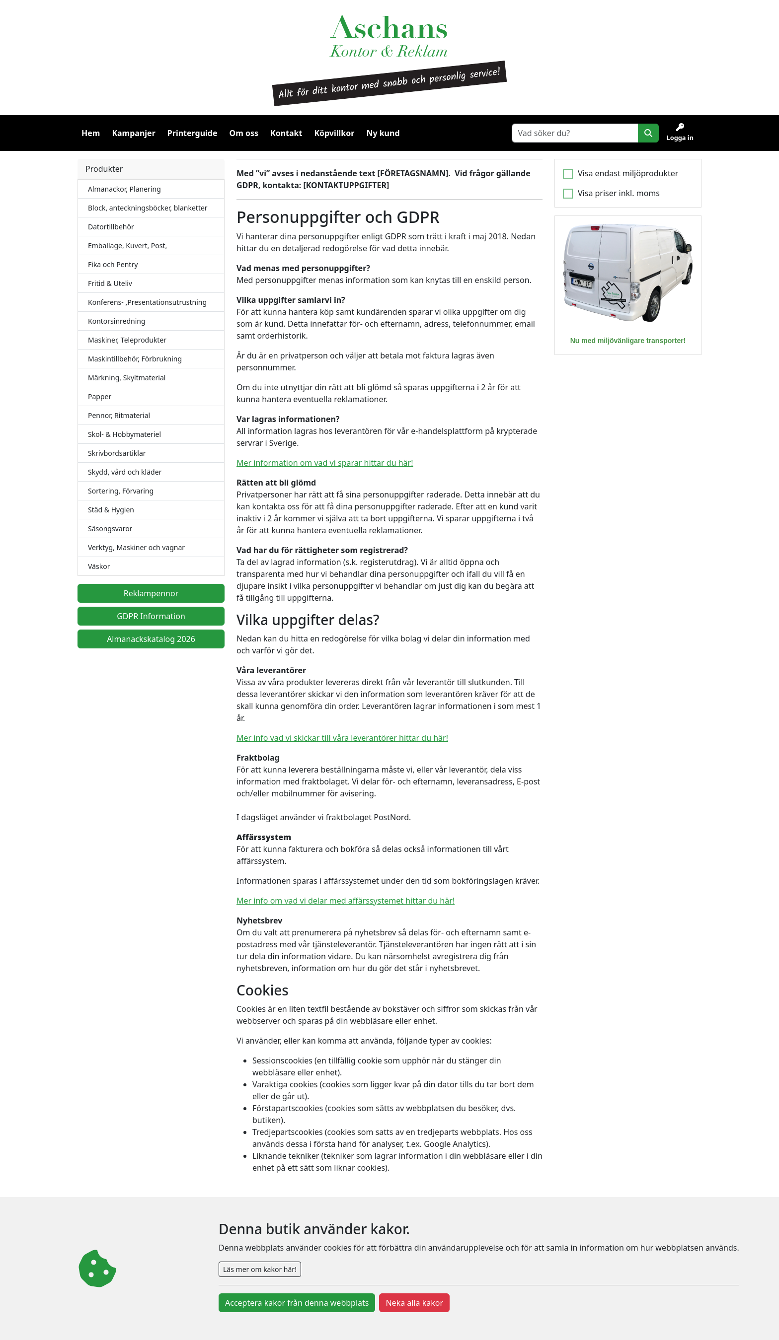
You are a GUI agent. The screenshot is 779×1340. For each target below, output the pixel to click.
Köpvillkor (334, 133)
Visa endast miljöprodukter (628, 173)
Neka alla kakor (414, 1302)
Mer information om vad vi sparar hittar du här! (324, 462)
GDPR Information (151, 616)
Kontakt (286, 133)
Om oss (244, 133)
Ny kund (382, 133)
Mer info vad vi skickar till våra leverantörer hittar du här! (342, 737)
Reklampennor (151, 593)
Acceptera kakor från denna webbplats (297, 1302)
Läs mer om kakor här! (260, 1269)
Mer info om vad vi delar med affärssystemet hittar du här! (345, 900)
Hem (90, 133)
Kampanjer (133, 133)
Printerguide (192, 133)
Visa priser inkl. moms (619, 193)
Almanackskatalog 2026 (151, 639)
